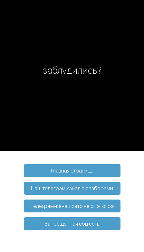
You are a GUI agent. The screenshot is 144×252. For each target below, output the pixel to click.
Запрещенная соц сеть (72, 223)
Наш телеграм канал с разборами (72, 188)
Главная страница (72, 170)
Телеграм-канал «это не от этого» (72, 206)
